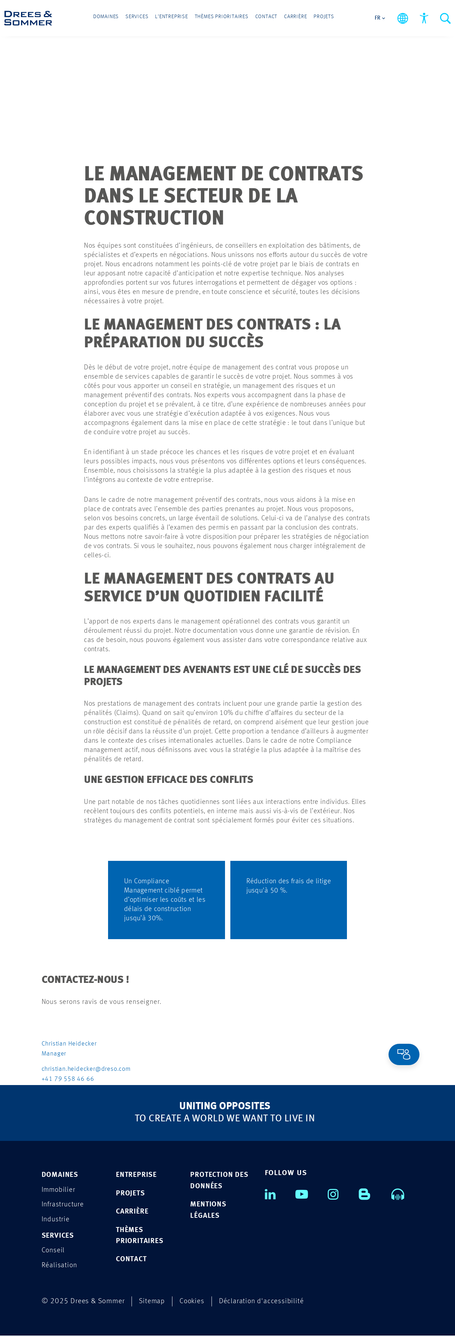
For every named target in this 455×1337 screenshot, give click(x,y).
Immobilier (59, 1190)
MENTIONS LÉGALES (208, 1210)
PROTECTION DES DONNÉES (220, 1180)
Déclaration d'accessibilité (264, 1302)
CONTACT (132, 1260)
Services (148, 18)
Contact (260, 18)
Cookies (193, 1302)
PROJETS (131, 1193)
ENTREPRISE (137, 1175)
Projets (308, 18)
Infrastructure (63, 1205)
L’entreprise (178, 18)
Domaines (122, 18)
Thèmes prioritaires (221, 18)
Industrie (56, 1219)
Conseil (54, 1251)
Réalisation (60, 1266)
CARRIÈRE (132, 1212)
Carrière (284, 18)
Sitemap (152, 1302)
